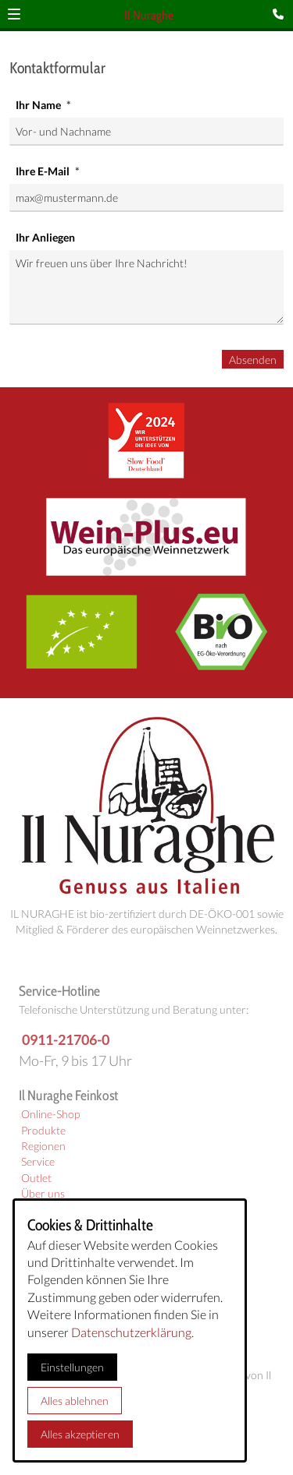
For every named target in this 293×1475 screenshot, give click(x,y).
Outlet (36, 1178)
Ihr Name (39, 104)
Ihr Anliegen (45, 237)
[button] (14, 14)
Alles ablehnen (75, 1400)
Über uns (43, 1193)
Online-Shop (50, 1114)
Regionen (43, 1146)
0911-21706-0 (65, 1040)
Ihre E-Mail (44, 171)
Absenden (253, 359)
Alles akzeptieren (80, 1434)
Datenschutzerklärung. (132, 1332)
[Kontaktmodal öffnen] (281, 14)
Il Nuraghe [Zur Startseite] (148, 15)
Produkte (43, 1130)
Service (38, 1162)
